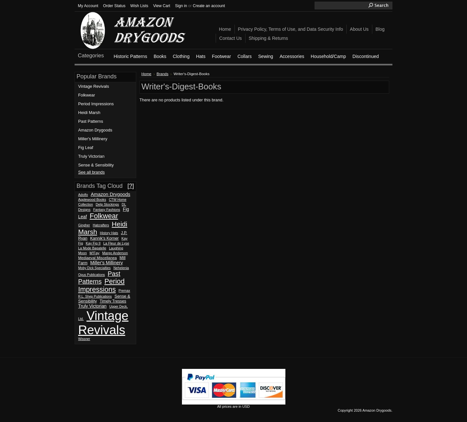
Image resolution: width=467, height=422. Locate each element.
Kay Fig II (93, 243)
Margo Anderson (115, 253)
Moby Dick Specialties (94, 268)
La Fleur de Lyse (116, 243)
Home (146, 74)
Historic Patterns (130, 56)
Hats (200, 56)
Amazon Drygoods (95, 130)
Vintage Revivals (93, 86)
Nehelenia (121, 268)
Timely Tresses (113, 301)
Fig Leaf (85, 147)
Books (160, 56)
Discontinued (366, 56)
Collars (244, 56)
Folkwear (86, 95)
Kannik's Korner (104, 238)
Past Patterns (90, 121)
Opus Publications (91, 275)
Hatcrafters (101, 225)
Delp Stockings (107, 204)
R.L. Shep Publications (95, 296)
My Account (88, 6)
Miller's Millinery (92, 138)
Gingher (84, 225)
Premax (124, 290)
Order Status (114, 6)
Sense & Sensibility (96, 165)
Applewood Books (92, 199)
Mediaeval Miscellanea (97, 258)
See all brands (91, 172)
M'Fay (95, 253)
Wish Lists (139, 6)
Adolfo (83, 195)
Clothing (181, 56)
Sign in (181, 6)
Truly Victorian (91, 156)
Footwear (221, 56)
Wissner (84, 339)
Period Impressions (96, 103)
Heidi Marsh (89, 112)
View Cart (161, 6)
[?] (130, 186)
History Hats (109, 233)
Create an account (209, 6)
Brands (163, 74)
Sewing (265, 56)
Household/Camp (328, 56)
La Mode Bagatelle (92, 248)
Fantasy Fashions (106, 209)
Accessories (292, 56)
